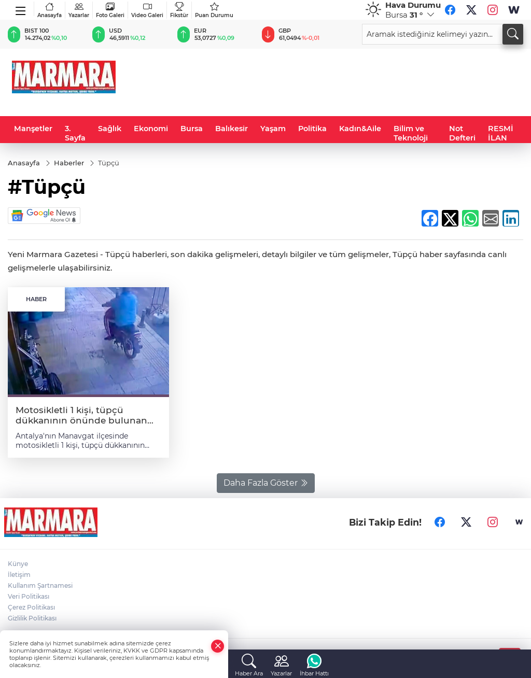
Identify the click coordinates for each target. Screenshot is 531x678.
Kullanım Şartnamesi (40, 585)
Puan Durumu (214, 10)
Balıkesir (231, 128)
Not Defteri (462, 133)
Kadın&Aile (360, 128)
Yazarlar (78, 10)
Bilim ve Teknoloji (411, 133)
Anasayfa (49, 10)
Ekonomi (151, 128)
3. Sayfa (75, 133)
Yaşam (273, 128)
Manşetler (33, 128)
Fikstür (179, 10)
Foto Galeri (110, 10)
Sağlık (109, 128)
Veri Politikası (28, 596)
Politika (312, 128)
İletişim (19, 574)
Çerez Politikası (31, 607)
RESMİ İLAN (500, 133)
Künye (18, 564)
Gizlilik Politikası (32, 618)
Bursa (191, 128)
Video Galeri (147, 10)
